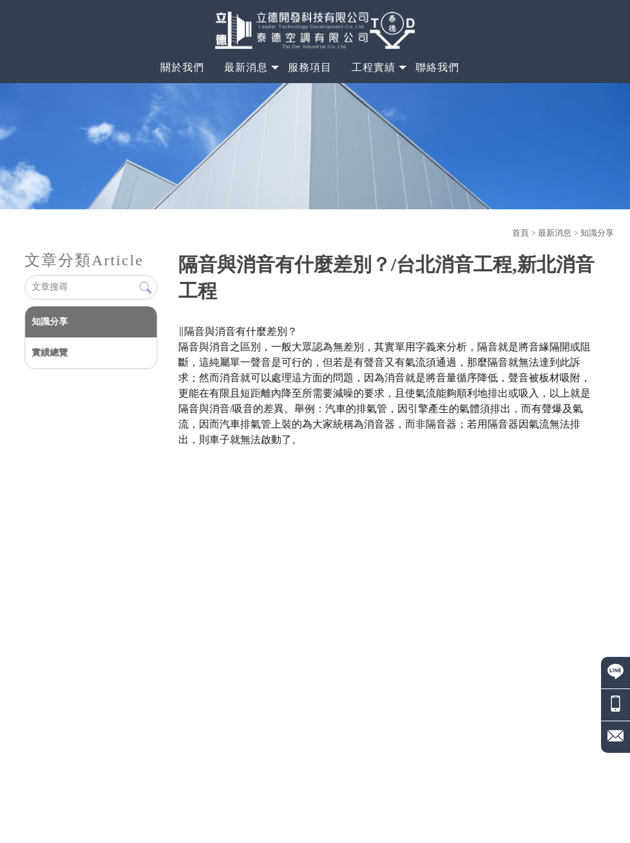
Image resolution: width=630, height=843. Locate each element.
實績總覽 (50, 352)
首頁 (520, 233)
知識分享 (597, 233)
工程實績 (374, 67)
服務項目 (310, 67)
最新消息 (246, 67)
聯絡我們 (437, 67)
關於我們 (182, 67)
